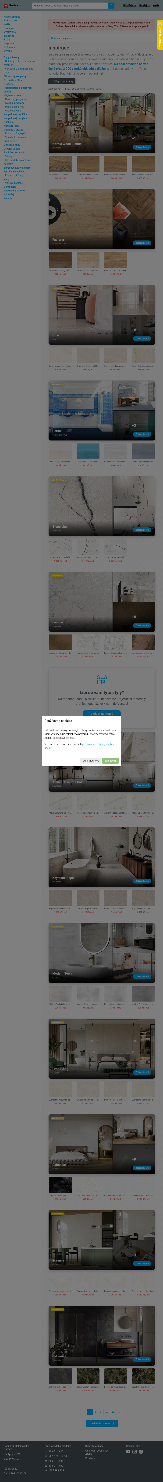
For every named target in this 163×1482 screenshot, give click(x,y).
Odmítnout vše (90, 760)
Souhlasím (110, 760)
